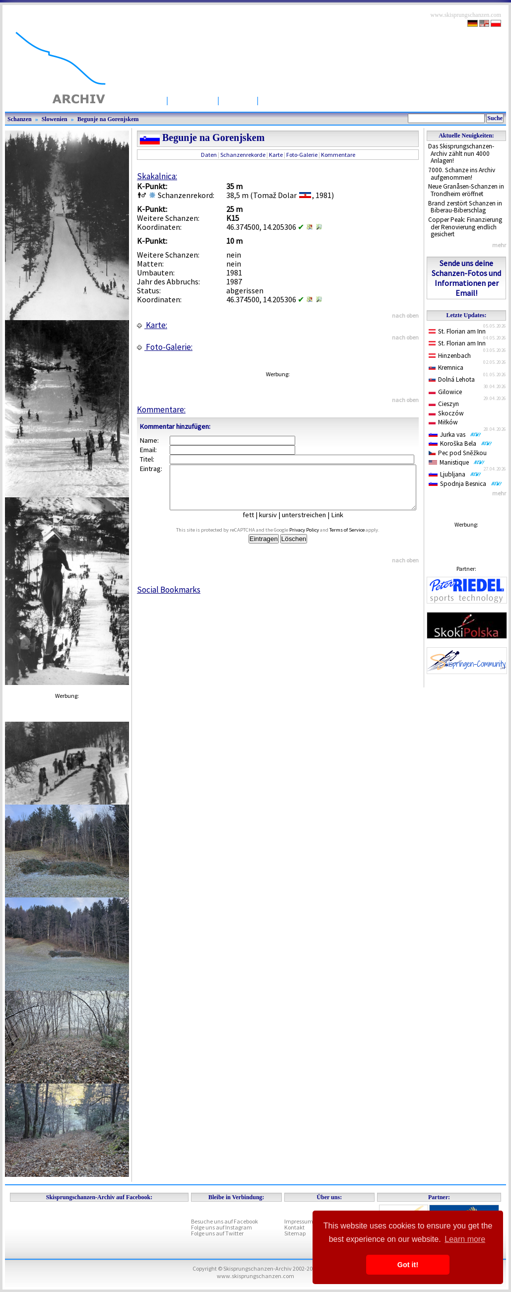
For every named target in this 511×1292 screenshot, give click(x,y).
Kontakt (294, 1227)
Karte (276, 154)
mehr (499, 245)
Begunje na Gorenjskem (108, 119)
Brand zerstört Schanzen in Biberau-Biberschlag (465, 207)
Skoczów (446, 413)
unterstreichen (311, 523)
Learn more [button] (465, 1239)
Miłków (443, 422)
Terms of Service (358, 539)
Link (344, 523)
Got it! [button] (407, 1265)
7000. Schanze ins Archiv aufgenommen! (461, 174)
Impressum (298, 1221)
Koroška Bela (460, 443)
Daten (209, 154)
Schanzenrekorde (242, 154)
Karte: (152, 325)
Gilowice (445, 392)
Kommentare (338, 154)
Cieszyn (444, 404)
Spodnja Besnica (465, 483)
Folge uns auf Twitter (217, 1233)
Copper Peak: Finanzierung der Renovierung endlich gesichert (465, 226)
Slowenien (54, 119)
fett (255, 523)
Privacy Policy (315, 539)
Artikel (238, 100)
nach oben (405, 315)
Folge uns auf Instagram (221, 1227)
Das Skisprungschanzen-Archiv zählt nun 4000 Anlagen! (461, 153)
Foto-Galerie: (164, 346)
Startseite (141, 100)
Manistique (457, 462)
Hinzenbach (450, 355)
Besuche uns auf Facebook (224, 1221)
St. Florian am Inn (457, 331)
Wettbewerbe (291, 100)
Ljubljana (455, 474)
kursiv (275, 523)
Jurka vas (455, 434)
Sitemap (295, 1233)
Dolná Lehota (452, 379)
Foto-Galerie (302, 154)
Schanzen (193, 100)
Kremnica (446, 367)
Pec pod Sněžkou (458, 453)
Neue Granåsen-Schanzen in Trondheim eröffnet (466, 190)
